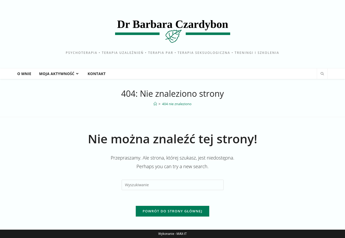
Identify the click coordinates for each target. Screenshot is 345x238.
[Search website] (322, 74)
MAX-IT (182, 234)
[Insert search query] (173, 185)
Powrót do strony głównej (172, 211)
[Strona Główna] (155, 103)
